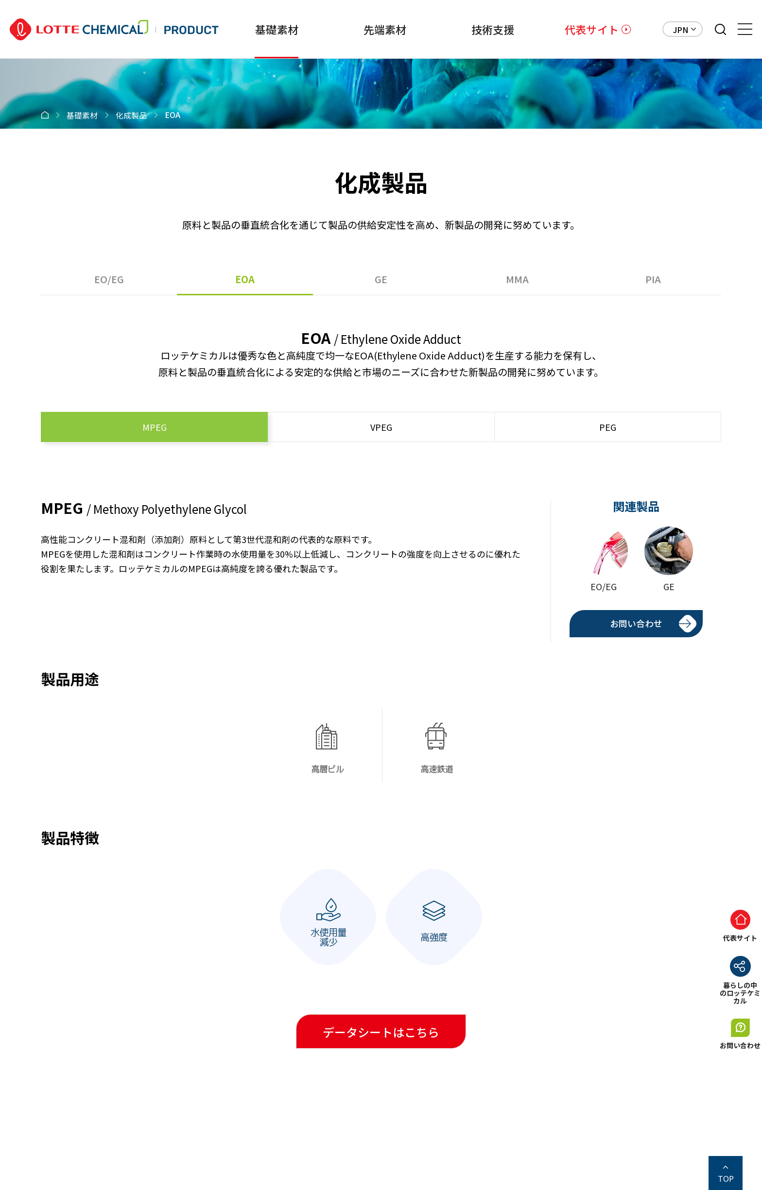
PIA (653, 279)
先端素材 (382, 29)
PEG (607, 427)
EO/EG (109, 279)
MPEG (154, 427)
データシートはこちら (381, 1031)
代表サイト (592, 29)
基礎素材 (273, 29)
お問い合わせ (636, 623)
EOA (245, 279)
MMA (517, 279)
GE (381, 279)
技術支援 (491, 29)
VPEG (381, 427)
